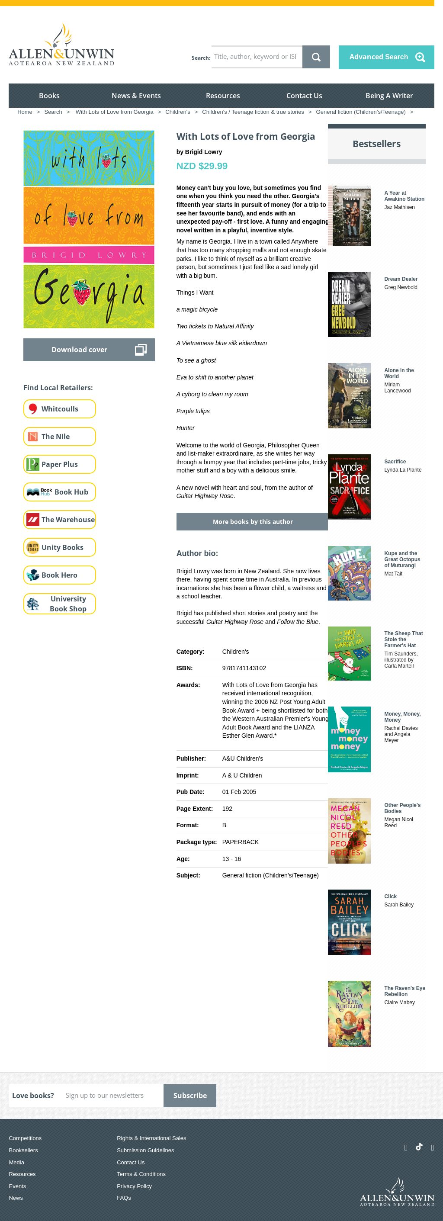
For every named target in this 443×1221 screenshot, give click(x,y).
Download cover (79, 349)
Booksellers (23, 1150)
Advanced (379, 56)
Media (16, 1162)
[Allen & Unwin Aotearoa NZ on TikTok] (419, 1146)
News (16, 1198)
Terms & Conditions (141, 1174)
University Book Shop (68, 604)
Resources (223, 95)
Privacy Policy (134, 1186)
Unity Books (62, 547)
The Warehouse (68, 519)
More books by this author (253, 521)
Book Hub (71, 492)
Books (49, 95)
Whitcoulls (60, 409)
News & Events (136, 95)
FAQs (124, 1198)
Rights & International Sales (151, 1138)
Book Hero (59, 575)
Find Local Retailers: (58, 387)
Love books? (33, 1095)
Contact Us (304, 95)
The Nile (56, 436)
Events (17, 1186)
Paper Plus (60, 464)
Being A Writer (389, 95)
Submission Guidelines (145, 1150)
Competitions (25, 1138)
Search (200, 57)
